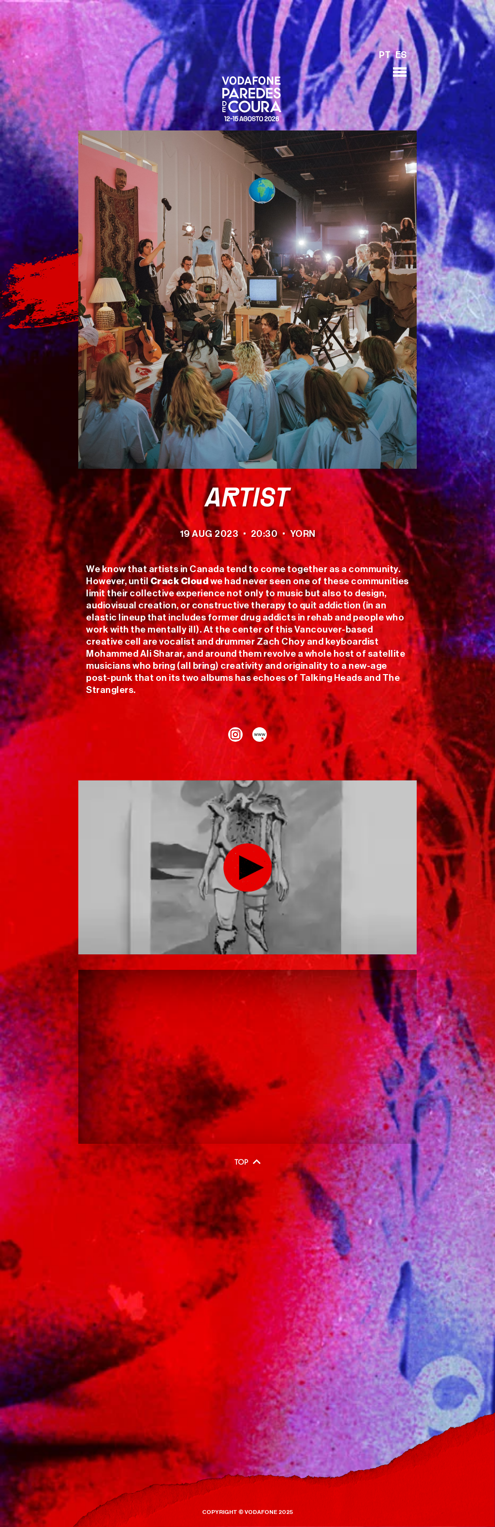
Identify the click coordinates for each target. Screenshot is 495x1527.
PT (385, 55)
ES (401, 55)
